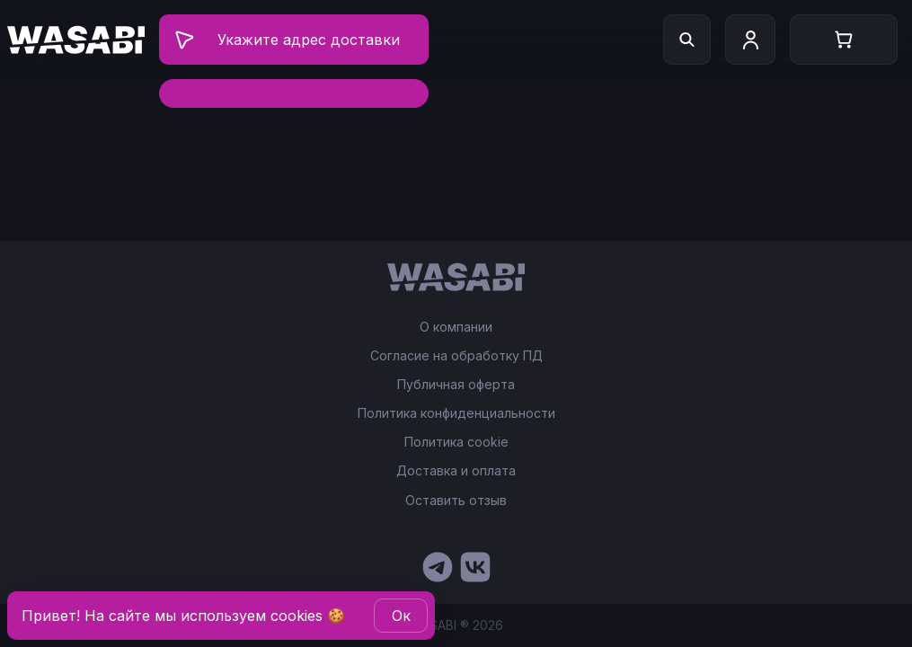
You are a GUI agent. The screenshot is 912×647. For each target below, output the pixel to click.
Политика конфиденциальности (456, 413)
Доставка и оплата (456, 471)
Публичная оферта (456, 384)
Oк (401, 616)
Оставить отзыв (456, 500)
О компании (456, 327)
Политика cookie (456, 442)
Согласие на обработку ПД (456, 356)
